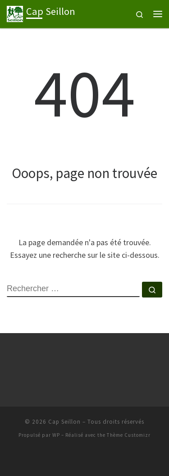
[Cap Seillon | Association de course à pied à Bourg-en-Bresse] (15, 12)
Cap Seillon (64, 422)
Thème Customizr (129, 435)
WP (56, 435)
